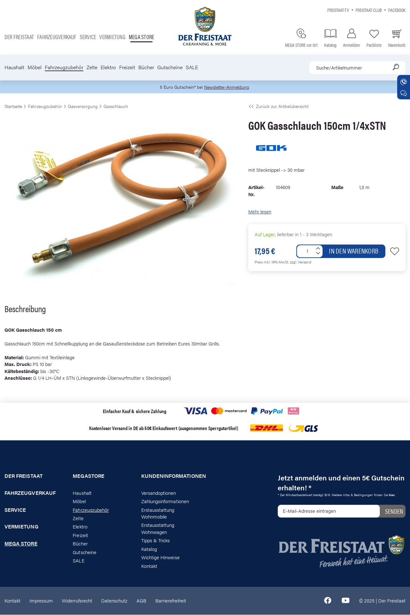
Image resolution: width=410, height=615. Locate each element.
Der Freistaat (19, 37)
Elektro (108, 67)
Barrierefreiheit (170, 600)
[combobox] (357, 67)
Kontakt (149, 565)
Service (88, 37)
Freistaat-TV (338, 9)
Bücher (146, 67)
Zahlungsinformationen (165, 501)
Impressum (41, 600)
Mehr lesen (259, 211)
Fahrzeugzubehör (64, 67)
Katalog (149, 549)
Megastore (88, 476)
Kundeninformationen (171, 476)
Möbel (35, 67)
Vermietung (112, 37)
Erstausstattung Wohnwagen (158, 528)
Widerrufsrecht (77, 600)
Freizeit (127, 67)
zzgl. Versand (300, 262)
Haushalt (14, 67)
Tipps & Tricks (155, 540)
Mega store (141, 37)
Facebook (397, 9)
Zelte (91, 67)
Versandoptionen (158, 493)
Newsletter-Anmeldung (227, 87)
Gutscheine (170, 67)
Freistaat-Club (369, 9)
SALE (192, 67)
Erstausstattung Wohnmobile (158, 513)
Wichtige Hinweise (160, 557)
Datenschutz (114, 600)
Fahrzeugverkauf (57, 37)
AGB (141, 600)
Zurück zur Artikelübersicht (278, 106)
